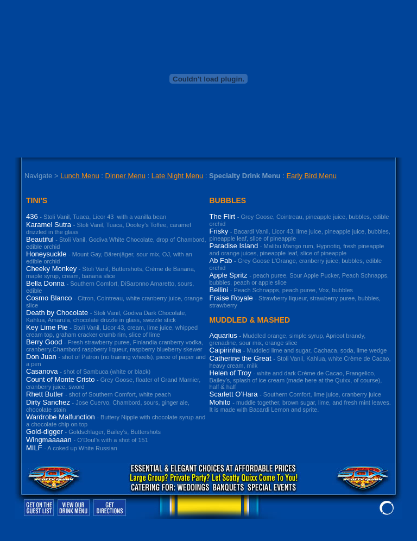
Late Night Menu (177, 176)
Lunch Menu (79, 176)
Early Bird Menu (311, 176)
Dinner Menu (125, 176)
